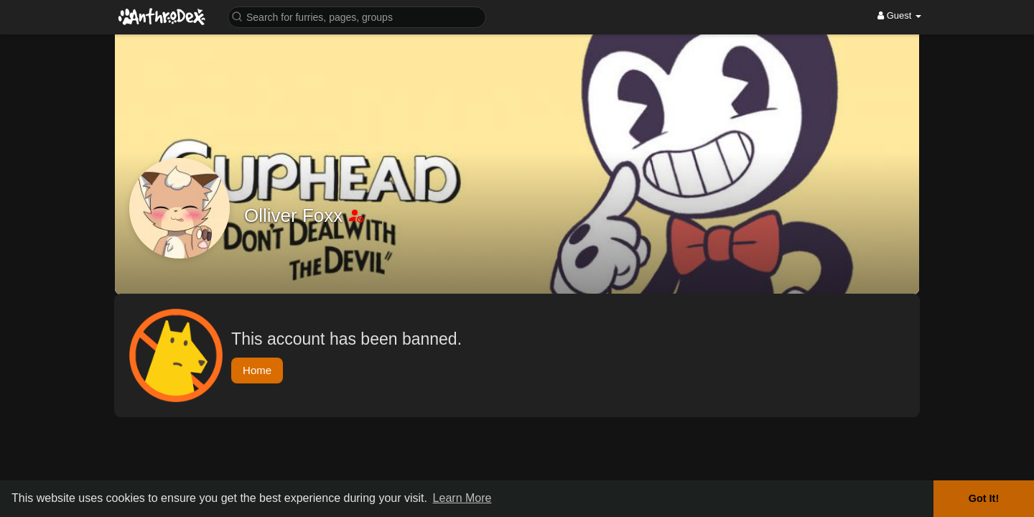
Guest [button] (899, 15)
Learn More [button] (462, 498)
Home (257, 370)
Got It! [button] (984, 498)
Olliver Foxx (296, 215)
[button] (357, 16)
